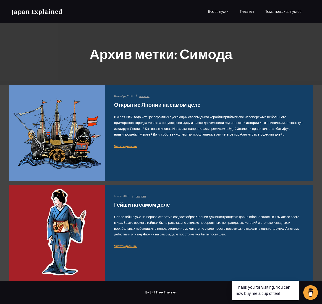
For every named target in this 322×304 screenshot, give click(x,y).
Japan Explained (34, 11)
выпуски (144, 96)
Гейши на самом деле (142, 204)
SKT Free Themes (163, 292)
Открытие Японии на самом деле (157, 104)
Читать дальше (125, 146)
